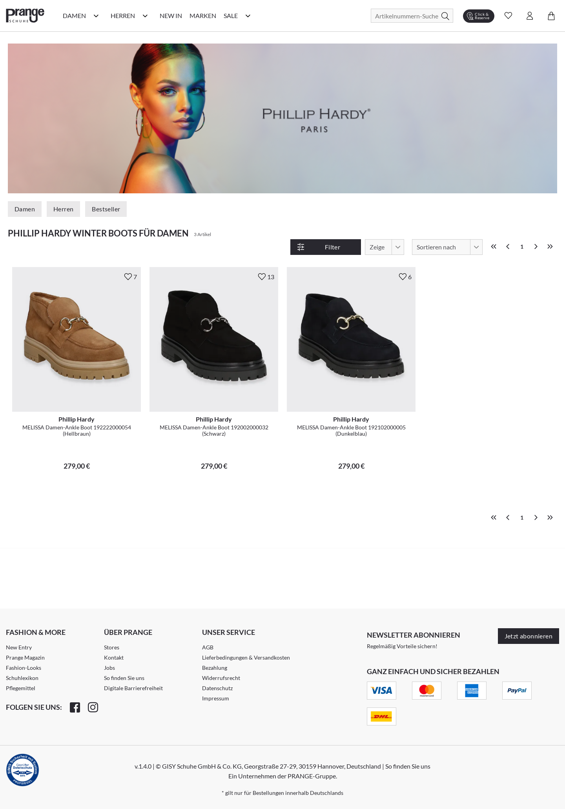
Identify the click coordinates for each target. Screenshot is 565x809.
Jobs (109, 667)
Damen (25, 209)
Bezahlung (214, 667)
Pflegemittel (20, 688)
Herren (63, 209)
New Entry (19, 647)
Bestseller (106, 209)
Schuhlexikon (22, 677)
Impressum (215, 698)
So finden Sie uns (124, 677)
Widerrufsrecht (221, 677)
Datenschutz (217, 688)
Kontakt (114, 657)
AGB (207, 647)
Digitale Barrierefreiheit (133, 688)
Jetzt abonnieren (528, 636)
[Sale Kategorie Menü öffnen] (248, 16)
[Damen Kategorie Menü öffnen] (96, 16)
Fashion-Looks (23, 667)
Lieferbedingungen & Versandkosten (246, 657)
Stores (111, 647)
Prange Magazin (25, 657)
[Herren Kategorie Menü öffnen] (145, 16)
